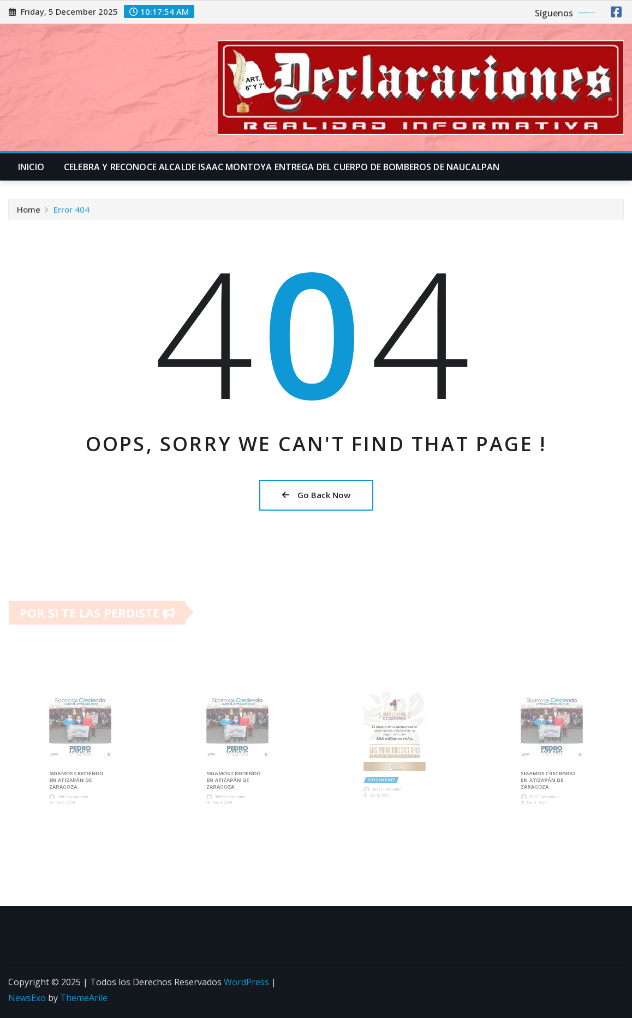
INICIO (31, 167)
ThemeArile (84, 998)
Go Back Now (316, 494)
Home (28, 211)
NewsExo (27, 998)
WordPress (246, 982)
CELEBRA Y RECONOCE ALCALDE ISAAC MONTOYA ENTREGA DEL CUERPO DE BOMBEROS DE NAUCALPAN (281, 167)
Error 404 (71, 211)
